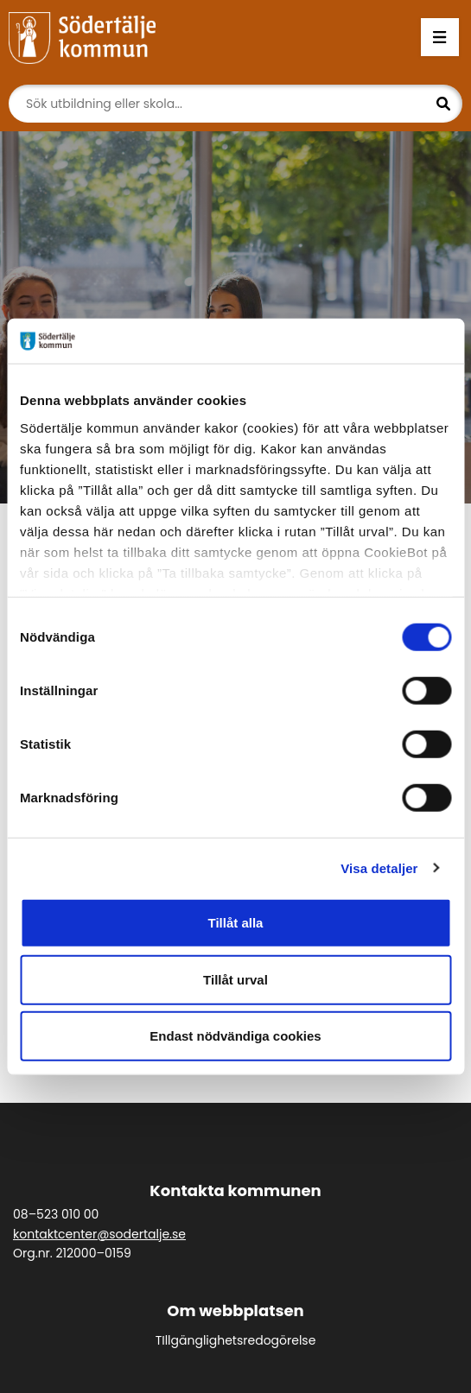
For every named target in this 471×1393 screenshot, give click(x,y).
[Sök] (235, 104)
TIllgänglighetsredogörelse (236, 1340)
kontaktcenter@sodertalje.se (99, 1234)
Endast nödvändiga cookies (235, 1036)
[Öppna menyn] (440, 38)
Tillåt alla (236, 922)
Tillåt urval (235, 979)
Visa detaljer (379, 867)
